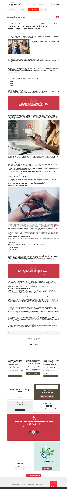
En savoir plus (53, 488)
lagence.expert (42, 484)
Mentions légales (19, 484)
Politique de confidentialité (27, 484)
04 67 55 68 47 (56, 4)
